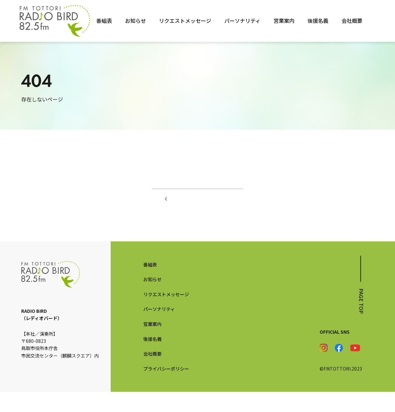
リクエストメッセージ (185, 20)
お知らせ (135, 20)
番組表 (104, 20)
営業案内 (284, 20)
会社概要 (351, 20)
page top (361, 321)
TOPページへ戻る (197, 199)
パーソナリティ (242, 20)
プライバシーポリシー (166, 388)
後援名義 (318, 20)
